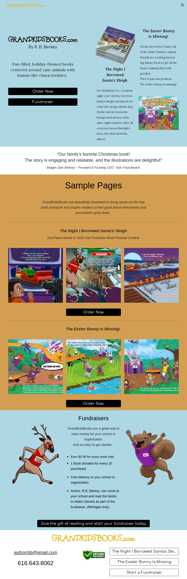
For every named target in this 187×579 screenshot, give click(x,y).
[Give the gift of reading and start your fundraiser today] (93, 523)
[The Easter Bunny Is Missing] (144, 562)
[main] (42, 47)
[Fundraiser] (42, 102)
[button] (182, 5)
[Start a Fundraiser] (144, 572)
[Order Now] (42, 91)
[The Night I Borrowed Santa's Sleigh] (144, 551)
